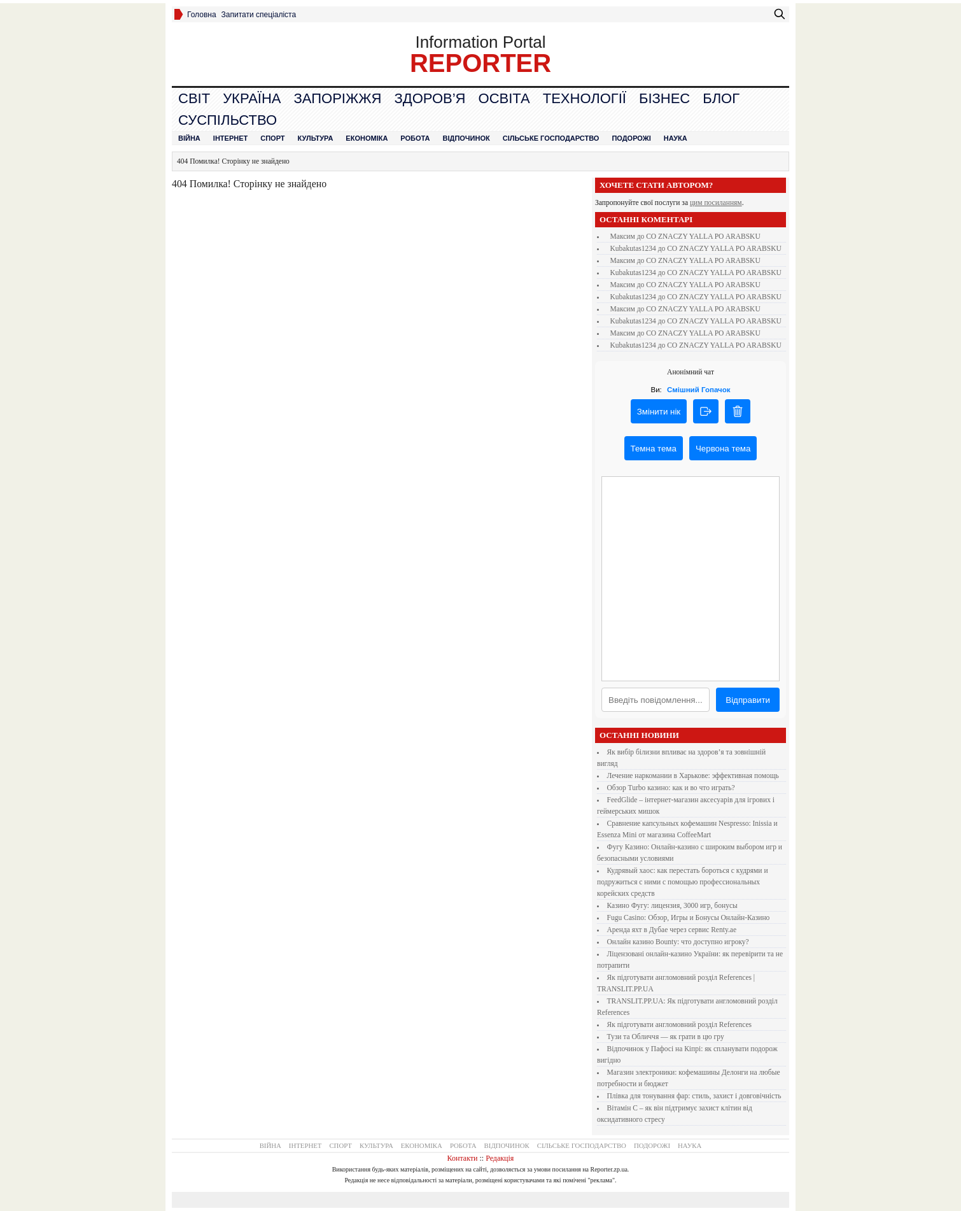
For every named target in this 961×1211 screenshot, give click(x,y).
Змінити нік (658, 411)
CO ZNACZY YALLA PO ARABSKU (703, 236)
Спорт (272, 138)
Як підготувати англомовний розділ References (679, 1024)
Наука (675, 138)
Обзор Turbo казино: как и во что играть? (671, 787)
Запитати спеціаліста (259, 14)
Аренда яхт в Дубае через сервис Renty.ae (672, 929)
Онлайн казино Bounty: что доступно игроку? (678, 941)
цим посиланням (716, 202)
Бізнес (664, 98)
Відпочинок (466, 138)
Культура (315, 138)
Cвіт (194, 98)
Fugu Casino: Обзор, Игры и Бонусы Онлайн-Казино (688, 917)
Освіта (504, 98)
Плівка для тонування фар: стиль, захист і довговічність (694, 1096)
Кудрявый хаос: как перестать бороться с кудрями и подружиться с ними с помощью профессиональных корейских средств (682, 882)
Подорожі (631, 138)
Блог (721, 98)
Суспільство (227, 120)
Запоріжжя (337, 98)
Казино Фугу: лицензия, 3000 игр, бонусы (672, 905)
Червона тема (723, 448)
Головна (201, 14)
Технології (584, 98)
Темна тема (654, 448)
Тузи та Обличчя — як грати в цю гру (665, 1036)
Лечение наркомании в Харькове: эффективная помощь (693, 775)
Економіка (367, 138)
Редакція (500, 1158)
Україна (252, 98)
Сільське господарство (551, 138)
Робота (415, 138)
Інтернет (230, 138)
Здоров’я (429, 98)
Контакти (462, 1158)
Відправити (748, 700)
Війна (189, 138)
